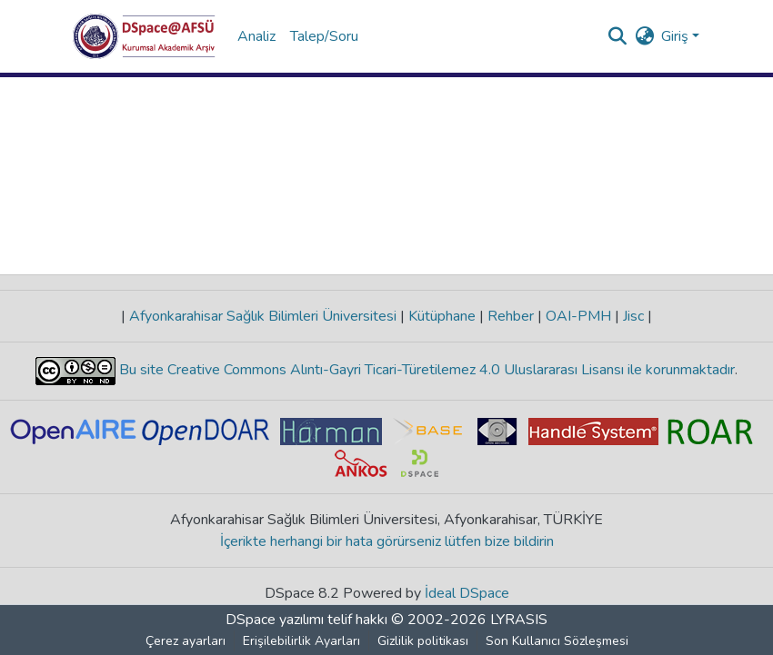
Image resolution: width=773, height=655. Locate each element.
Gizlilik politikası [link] (422, 641)
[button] (144, 36)
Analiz (256, 36)
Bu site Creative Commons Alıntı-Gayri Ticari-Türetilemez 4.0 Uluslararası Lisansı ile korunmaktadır (425, 370)
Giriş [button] (676, 36)
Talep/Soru (324, 36)
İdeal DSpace (467, 593)
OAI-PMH (578, 316)
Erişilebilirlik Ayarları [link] (301, 641)
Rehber (510, 316)
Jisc (633, 316)
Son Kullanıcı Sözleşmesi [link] (557, 641)
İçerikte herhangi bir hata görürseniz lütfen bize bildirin (387, 541)
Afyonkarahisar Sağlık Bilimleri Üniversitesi (262, 316)
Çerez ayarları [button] (186, 641)
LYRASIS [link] (518, 620)
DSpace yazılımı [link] (275, 620)
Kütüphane (442, 316)
